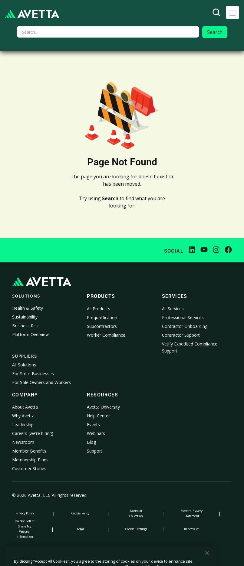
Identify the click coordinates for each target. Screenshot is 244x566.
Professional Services (183, 317)
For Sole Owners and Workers (41, 382)
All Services (173, 309)
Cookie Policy (80, 513)
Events (93, 424)
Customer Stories (29, 468)
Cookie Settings (136, 529)
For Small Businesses (33, 373)
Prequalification (102, 317)
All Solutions (24, 365)
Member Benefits (29, 451)
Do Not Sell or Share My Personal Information (25, 529)
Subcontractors (102, 326)
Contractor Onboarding (184, 326)
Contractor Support (181, 335)
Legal (80, 529)
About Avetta (25, 407)
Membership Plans (30, 460)
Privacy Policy (24, 513)
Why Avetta (23, 416)
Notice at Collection (136, 513)
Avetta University (103, 407)
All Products (98, 309)
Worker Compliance (106, 335)
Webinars (96, 433)
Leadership (23, 424)
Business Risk (25, 325)
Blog (91, 442)
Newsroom (23, 442)
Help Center (98, 416)
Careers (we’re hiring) (32, 433)
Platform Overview (30, 334)
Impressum (191, 529)
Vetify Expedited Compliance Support (189, 347)
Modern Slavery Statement (192, 513)
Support (94, 451)
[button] (232, 12)
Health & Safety (27, 308)
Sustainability (25, 317)
